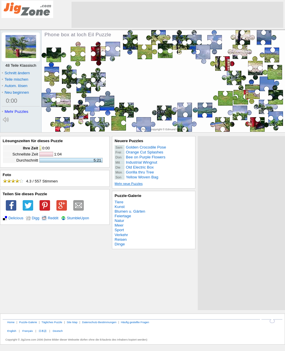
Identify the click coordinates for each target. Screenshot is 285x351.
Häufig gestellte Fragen (135, 322)
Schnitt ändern (16, 73)
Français (27, 330)
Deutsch (58, 330)
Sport (119, 230)
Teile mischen (15, 79)
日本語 (43, 330)
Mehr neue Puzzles (128, 183)
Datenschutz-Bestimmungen (99, 322)
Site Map (72, 322)
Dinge (120, 244)
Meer (119, 225)
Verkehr (121, 235)
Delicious (15, 218)
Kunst (119, 207)
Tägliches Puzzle (52, 322)
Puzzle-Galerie (128, 195)
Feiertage (123, 216)
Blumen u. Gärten (130, 211)
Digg (35, 218)
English (11, 330)
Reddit (53, 218)
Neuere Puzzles (129, 141)
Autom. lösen (14, 86)
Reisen (121, 239)
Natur (119, 220)
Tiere (119, 202)
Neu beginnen (15, 92)
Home (11, 322)
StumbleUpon (78, 218)
